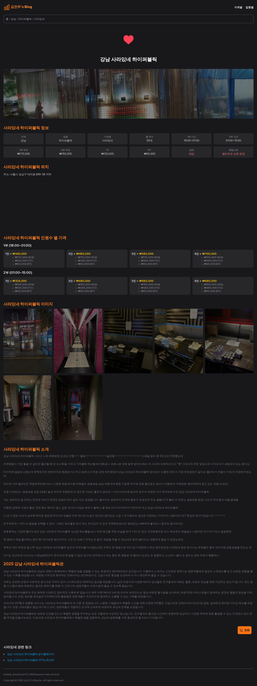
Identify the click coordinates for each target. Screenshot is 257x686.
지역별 (238, 7)
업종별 (250, 7)
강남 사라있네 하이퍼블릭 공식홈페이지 (30, 654)
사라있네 (39, 19)
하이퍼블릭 (25, 19)
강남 (13, 19)
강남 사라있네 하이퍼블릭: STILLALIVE (30, 660)
